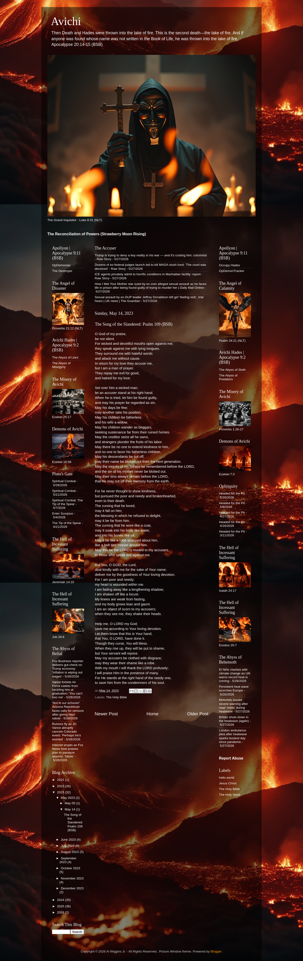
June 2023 (69, 839)
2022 (61, 786)
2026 (61, 912)
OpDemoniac (61, 265)
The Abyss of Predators (228, 377)
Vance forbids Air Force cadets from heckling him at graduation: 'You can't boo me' (67, 689)
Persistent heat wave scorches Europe (234, 688)
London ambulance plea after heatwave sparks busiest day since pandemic (233, 736)
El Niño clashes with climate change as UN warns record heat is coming (234, 675)
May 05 (70, 803)
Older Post (197, 713)
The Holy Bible (116, 697)
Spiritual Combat (64, 481)
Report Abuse (231, 758)
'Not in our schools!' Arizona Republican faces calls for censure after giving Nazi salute (68, 710)
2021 (61, 780)
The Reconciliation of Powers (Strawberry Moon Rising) (96, 234)
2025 (61, 906)
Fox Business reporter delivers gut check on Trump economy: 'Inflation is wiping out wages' (67, 668)
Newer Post (106, 713)
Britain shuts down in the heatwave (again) (234, 719)
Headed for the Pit (232, 493)
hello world (226, 777)
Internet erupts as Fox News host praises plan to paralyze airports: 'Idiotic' (67, 750)
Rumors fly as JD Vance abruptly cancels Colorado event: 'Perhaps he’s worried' (66, 731)
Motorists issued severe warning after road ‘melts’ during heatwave (233, 705)
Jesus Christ (227, 783)
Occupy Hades (229, 265)
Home (152, 713)
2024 (61, 900)
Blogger (216, 951)
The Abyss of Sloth (232, 369)
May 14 (70, 809)
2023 (61, 792)
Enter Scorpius (62, 513)
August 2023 (70, 852)
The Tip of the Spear (66, 523)
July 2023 (68, 845)
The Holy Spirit (229, 794)
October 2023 (70, 868)
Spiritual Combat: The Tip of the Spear (67, 502)
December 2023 (72, 888)
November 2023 (72, 878)
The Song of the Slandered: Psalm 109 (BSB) (73, 822)
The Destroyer (62, 271)
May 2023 (68, 797)
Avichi (66, 21)
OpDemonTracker (231, 271)
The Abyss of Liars (65, 357)
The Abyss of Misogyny (61, 365)
